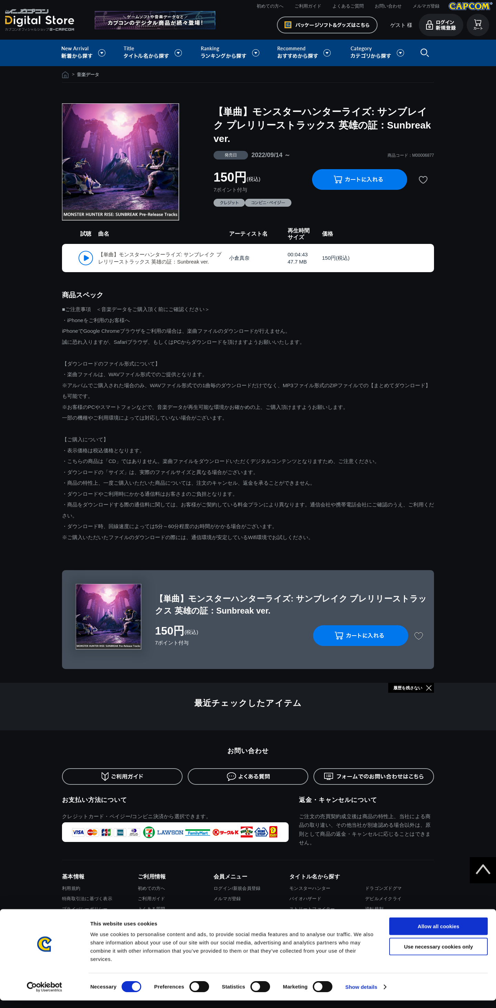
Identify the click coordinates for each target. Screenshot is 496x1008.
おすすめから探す (305, 53)
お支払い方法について (94, 799)
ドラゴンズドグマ (383, 888)
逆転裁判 (374, 909)
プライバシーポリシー (85, 909)
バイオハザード (305, 898)
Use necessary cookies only (438, 954)
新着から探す (88, 53)
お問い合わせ (388, 6)
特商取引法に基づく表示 (87, 898)
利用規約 (71, 888)
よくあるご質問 (348, 6)
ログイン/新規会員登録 (237, 888)
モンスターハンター (309, 888)
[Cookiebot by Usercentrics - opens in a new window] (44, 994)
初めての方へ (270, 6)
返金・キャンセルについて (338, 799)
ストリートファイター (312, 909)
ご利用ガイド (307, 6)
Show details (361, 994)
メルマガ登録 (426, 6)
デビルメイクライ (383, 898)
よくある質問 (151, 909)
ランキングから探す (230, 53)
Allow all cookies (438, 934)
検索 (423, 53)
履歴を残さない (407, 688)
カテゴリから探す (377, 53)
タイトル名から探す (153, 53)
